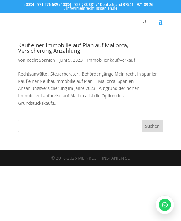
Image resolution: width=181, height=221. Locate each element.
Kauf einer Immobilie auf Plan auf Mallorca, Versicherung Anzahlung (73, 47)
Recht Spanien (41, 60)
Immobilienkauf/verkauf (111, 60)
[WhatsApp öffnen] (164, 204)
